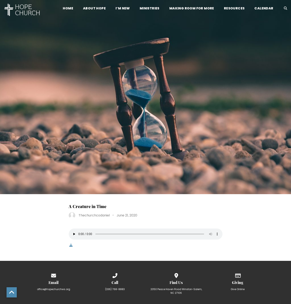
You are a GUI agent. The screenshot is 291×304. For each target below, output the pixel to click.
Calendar (263, 9)
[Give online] (237, 275)
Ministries (150, 9)
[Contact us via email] (53, 275)
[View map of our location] (176, 275)
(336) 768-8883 (115, 289)
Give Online (238, 289)
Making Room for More (191, 9)
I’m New (123, 9)
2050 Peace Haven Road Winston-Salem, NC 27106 (176, 291)
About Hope (94, 9)
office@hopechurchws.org (53, 289)
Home (68, 9)
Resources (234, 9)
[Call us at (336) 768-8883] (114, 275)
